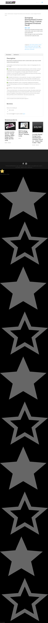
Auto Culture (32, 44)
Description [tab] (8, 54)
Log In (24, 113)
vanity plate (32, 49)
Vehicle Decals (10, 13)
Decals (36, 44)
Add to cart (29, 39)
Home (6, 13)
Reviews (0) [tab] (16, 54)
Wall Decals (36, 46)
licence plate (35, 47)
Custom (26, 47)
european (30, 47)
